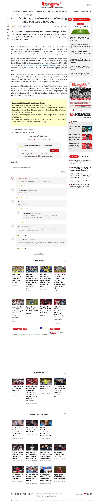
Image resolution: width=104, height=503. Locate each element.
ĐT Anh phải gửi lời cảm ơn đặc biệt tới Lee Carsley (32, 477)
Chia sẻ (28, 26)
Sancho (25, 132)
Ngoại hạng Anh (45, 334)
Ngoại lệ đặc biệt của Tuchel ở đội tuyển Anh (59, 476)
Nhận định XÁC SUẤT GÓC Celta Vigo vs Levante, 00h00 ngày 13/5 (80, 46)
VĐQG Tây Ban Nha (30, 287)
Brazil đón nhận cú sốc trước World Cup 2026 (32, 308)
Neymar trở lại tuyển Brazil (45, 387)
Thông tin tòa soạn (15, 500)
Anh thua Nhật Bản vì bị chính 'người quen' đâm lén (17, 455)
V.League (14, 334)
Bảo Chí (20, 201)
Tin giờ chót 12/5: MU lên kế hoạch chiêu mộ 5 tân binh (45, 309)
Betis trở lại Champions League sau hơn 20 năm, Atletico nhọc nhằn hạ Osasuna (32, 278)
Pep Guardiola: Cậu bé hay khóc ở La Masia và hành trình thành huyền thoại (74, 137)
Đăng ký (54, 150)
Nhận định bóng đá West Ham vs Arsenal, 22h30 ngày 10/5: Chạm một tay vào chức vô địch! (32, 392)
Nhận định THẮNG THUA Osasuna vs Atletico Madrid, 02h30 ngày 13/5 (80, 60)
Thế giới (58, 11)
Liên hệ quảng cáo (26, 500)
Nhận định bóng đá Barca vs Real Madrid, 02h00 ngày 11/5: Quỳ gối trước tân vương (80, 175)
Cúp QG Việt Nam (23, 334)
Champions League (27, 11)
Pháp (48, 11)
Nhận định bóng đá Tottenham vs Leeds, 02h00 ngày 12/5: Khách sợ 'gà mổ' (81, 161)
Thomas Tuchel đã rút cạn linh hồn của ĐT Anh (32, 429)
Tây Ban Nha (38, 11)
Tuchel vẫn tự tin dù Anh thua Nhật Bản (59, 454)
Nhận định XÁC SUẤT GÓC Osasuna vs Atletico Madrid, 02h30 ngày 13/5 (80, 68)
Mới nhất (76, 11)
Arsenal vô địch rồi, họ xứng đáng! (17, 388)
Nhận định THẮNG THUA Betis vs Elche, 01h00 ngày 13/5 (80, 74)
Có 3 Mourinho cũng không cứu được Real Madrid (59, 389)
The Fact (21, 239)
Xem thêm (39, 252)
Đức (44, 11)
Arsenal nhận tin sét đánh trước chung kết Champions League (17, 310)
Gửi (63, 171)
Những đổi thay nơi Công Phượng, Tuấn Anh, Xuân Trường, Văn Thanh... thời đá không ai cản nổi (59, 280)
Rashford (18, 132)
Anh (24, 15)
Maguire (31, 132)
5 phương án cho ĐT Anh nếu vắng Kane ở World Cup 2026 (46, 477)
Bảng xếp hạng (55, 328)
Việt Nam (17, 11)
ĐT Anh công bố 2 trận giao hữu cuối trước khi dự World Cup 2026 (18, 431)
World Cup (29, 313)
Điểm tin (42, 315)
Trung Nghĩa (17, 129)
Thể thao (64, 11)
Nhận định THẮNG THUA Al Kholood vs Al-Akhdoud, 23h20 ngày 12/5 (80, 38)
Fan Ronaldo (22, 190)
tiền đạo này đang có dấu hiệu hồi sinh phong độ (38, 65)
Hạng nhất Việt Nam (34, 334)
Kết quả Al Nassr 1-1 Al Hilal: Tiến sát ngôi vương (17, 277)
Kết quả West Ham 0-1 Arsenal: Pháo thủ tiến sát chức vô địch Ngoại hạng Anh (80, 186)
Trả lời (26, 185)
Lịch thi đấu (20, 328)
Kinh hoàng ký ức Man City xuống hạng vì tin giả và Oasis (74, 146)
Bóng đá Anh (84, 11)
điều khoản (36, 156)
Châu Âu (18, 15)
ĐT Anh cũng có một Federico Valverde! (17, 476)
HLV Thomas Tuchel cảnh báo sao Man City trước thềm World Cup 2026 (46, 431)
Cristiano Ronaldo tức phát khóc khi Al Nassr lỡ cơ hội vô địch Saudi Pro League (46, 278)
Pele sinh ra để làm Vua (74, 127)
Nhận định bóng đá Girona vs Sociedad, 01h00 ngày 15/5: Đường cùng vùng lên (59, 311)
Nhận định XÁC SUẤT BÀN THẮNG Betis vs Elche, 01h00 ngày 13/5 (80, 53)
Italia (53, 11)
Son (19, 226)
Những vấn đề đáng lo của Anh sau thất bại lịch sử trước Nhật (46, 455)
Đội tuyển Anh (31, 15)
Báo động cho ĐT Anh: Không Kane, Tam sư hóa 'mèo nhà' (31, 455)
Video (55, 290)
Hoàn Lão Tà (22, 178)
